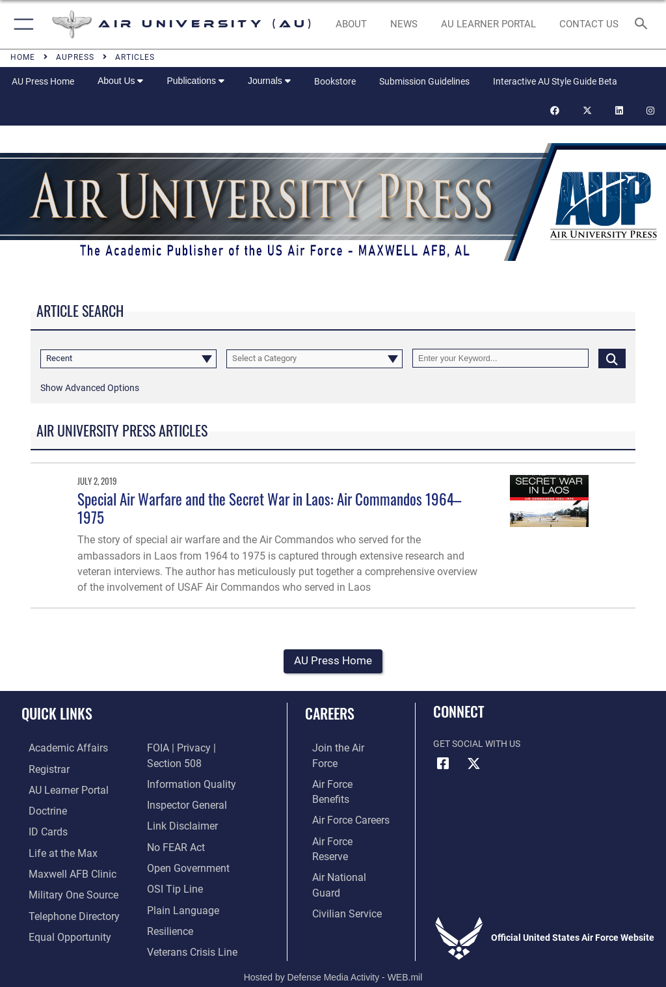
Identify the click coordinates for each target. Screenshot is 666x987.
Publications (195, 80)
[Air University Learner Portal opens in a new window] (57, 788)
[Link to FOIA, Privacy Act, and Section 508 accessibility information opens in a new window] (201, 749)
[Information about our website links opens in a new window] (177, 809)
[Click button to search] (612, 358)
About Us (120, 80)
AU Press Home (43, 81)
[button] (21, 24)
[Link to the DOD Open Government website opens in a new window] (183, 848)
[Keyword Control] (500, 358)
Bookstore (335, 81)
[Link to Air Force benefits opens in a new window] (340, 768)
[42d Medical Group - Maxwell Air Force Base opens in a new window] (59, 868)
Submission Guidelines (424, 81)
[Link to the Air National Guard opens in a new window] (342, 828)
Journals (269, 80)
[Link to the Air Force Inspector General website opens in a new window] (183, 788)
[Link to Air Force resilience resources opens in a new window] (167, 908)
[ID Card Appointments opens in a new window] (38, 828)
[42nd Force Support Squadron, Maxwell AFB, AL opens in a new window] (51, 848)
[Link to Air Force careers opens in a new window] (339, 788)
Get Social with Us (476, 744)
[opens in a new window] (488, 24)
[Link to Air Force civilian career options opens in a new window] (334, 848)
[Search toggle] (643, 24)
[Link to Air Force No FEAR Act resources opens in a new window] (172, 828)
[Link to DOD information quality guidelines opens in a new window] (186, 768)
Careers (329, 713)
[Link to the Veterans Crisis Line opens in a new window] (186, 928)
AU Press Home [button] (333, 661)
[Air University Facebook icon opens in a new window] (443, 764)
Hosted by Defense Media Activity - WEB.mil (333, 958)
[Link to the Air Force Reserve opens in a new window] (340, 809)
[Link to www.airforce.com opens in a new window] (340, 749)
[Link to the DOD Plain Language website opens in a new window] (178, 888)
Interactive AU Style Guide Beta (555, 81)
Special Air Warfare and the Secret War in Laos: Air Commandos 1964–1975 (269, 507)
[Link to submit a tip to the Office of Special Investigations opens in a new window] (170, 868)
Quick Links (56, 713)
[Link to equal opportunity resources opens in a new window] (58, 928)
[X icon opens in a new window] (474, 764)
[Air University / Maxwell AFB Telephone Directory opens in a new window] (61, 908)
